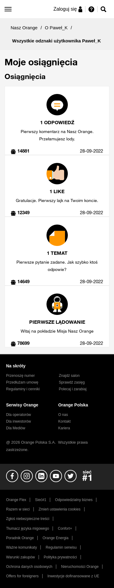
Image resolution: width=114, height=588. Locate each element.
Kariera (64, 428)
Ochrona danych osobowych (29, 567)
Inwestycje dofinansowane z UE (73, 576)
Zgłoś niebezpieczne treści (27, 519)
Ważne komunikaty (21, 547)
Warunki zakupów (20, 557)
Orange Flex (16, 500)
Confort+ (65, 528)
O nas (63, 415)
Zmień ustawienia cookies (60, 509)
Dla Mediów (15, 428)
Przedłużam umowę (22, 382)
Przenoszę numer (20, 375)
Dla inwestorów (18, 421)
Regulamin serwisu (61, 547)
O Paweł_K (56, 27)
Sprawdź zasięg (72, 382)
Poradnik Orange (20, 538)
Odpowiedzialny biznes (73, 500)
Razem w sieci (18, 509)
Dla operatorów (18, 415)
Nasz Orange (24, 27)
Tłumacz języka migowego (27, 528)
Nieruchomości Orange (79, 567)
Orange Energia (55, 538)
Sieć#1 (40, 500)
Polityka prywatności (60, 557)
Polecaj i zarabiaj (73, 389)
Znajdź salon (69, 375)
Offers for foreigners (22, 576)
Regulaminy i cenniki (23, 389)
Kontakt (64, 421)
